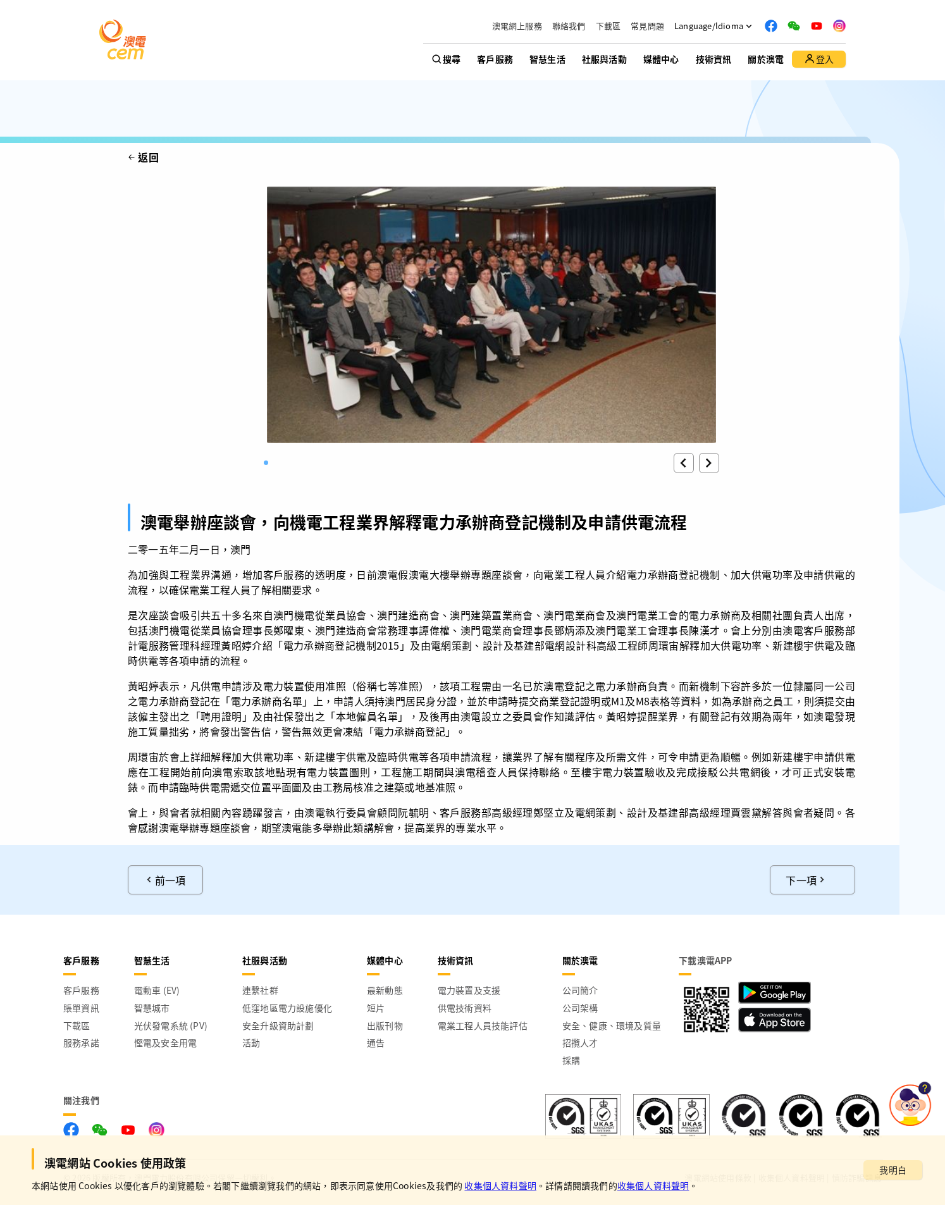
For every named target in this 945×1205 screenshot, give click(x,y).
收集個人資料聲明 (500, 1185)
